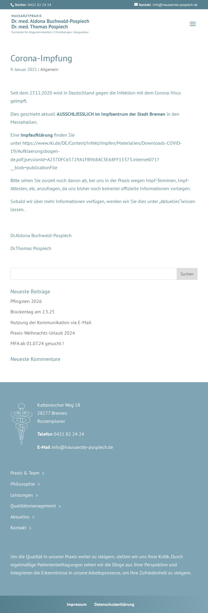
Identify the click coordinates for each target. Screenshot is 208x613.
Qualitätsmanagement (33, 506)
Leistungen (21, 495)
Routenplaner (51, 421)
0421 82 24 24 (69, 434)
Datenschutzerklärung (114, 604)
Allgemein (49, 69)
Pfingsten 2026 (26, 301)
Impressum (77, 604)
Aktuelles (20, 517)
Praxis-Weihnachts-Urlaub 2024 (42, 333)
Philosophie (22, 484)
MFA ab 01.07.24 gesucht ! (37, 343)
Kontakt (18, 527)
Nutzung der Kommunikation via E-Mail (50, 322)
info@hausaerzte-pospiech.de (82, 447)
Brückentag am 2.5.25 (32, 312)
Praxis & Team (24, 473)
